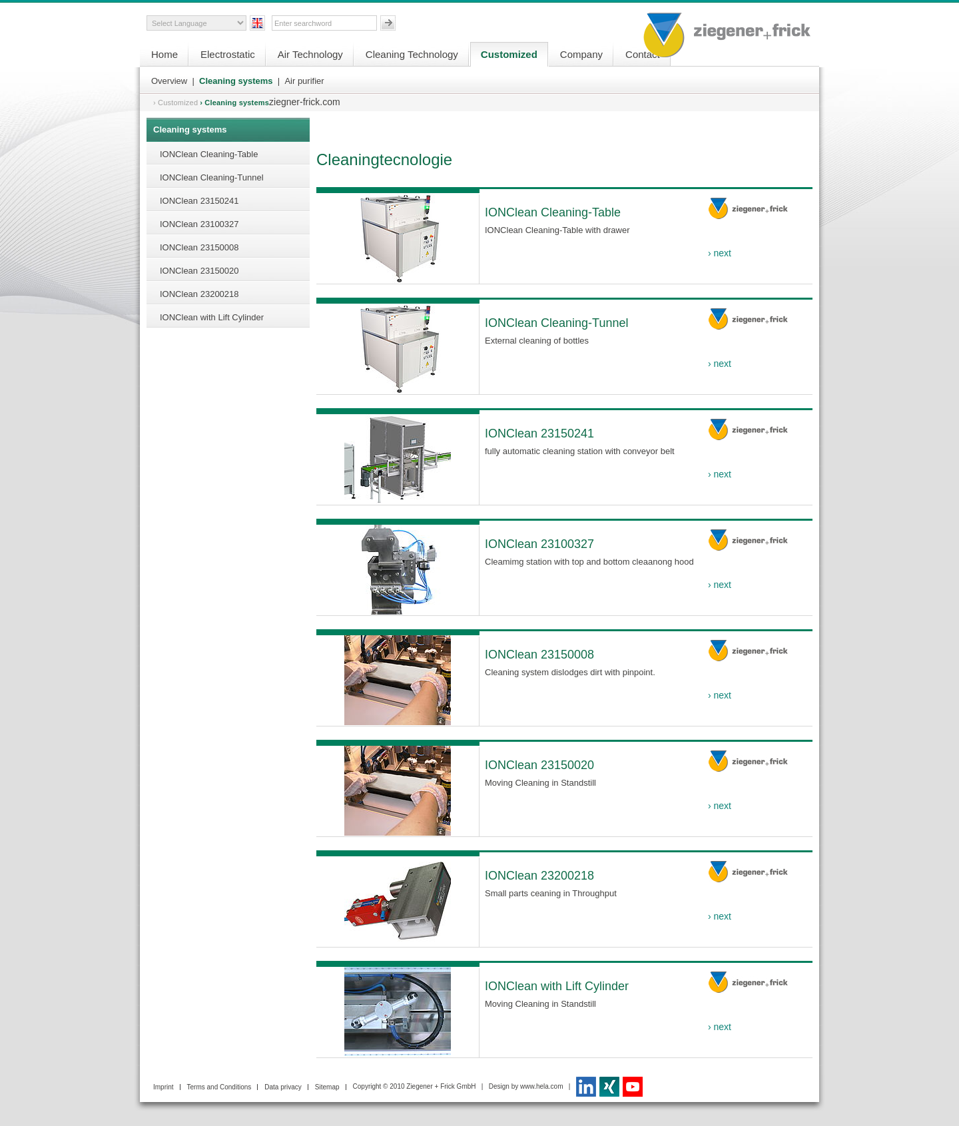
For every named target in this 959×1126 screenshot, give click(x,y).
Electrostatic (227, 54)
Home (164, 54)
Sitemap (327, 1087)
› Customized (175, 103)
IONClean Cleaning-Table (209, 154)
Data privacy (283, 1087)
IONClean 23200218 (199, 294)
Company (581, 54)
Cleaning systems (236, 81)
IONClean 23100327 (199, 224)
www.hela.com (541, 1086)
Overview (169, 81)
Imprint (163, 1087)
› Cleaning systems (234, 103)
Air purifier (304, 81)
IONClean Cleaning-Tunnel (212, 177)
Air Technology (310, 54)
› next (719, 253)
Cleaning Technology (412, 54)
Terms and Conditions (219, 1087)
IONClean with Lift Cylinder (212, 317)
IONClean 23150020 (199, 271)
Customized (509, 54)
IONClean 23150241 (199, 201)
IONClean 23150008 (199, 247)
